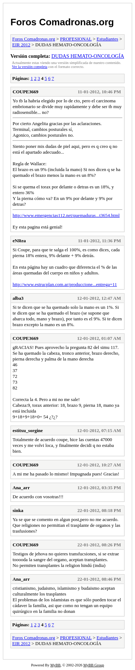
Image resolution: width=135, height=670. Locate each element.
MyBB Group (93, 665)
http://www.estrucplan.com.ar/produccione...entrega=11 (65, 284)
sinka (18, 510)
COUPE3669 (26, 91)
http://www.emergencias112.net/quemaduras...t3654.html (66, 215)
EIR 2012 (21, 44)
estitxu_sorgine (28, 430)
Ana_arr (21, 487)
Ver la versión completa (29, 67)
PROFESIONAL (76, 39)
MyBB (55, 665)
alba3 (18, 298)
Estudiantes (107, 39)
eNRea (19, 240)
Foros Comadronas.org (62, 22)
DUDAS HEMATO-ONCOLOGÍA (87, 56)
